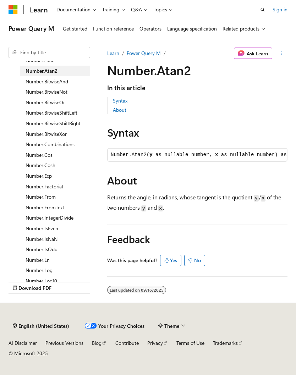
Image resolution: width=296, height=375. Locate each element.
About (119, 109)
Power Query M (144, 53)
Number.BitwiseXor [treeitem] (46, 134)
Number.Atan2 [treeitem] (41, 70)
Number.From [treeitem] (41, 196)
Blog (97, 343)
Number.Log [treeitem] (39, 270)
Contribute (127, 343)
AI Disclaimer (23, 343)
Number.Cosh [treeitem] (40, 165)
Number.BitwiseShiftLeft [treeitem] (51, 112)
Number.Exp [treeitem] (39, 175)
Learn (113, 53)
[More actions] (281, 53)
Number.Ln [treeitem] (38, 260)
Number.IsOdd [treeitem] (41, 249)
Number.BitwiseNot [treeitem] (46, 91)
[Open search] (263, 9)
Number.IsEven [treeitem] (42, 228)
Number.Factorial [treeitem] (44, 186)
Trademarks (225, 343)
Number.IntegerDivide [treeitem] (49, 217)
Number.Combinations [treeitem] (50, 144)
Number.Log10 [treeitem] (41, 280)
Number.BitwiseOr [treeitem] (45, 102)
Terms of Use (190, 343)
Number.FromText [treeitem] (45, 207)
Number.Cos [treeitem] (39, 154)
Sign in (280, 9)
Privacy (155, 343)
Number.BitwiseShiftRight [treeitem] (53, 123)
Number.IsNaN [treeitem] (41, 239)
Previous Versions (64, 343)
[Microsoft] (13, 9)
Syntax (120, 100)
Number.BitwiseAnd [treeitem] (47, 81)
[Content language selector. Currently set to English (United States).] (41, 325)
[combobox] (49, 52)
